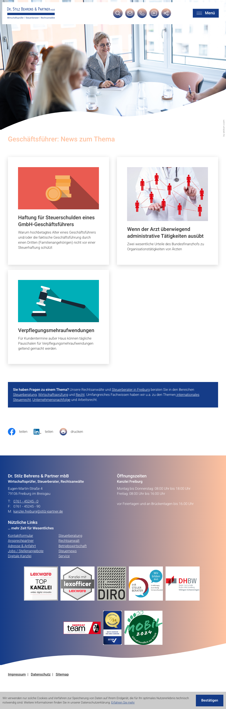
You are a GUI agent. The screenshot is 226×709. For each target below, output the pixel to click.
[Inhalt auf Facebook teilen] (21, 432)
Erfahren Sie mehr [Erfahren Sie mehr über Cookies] (123, 702)
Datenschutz (41, 674)
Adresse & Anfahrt (22, 546)
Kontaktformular (20, 535)
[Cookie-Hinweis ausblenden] (209, 701)
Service (64, 556)
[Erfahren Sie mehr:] (113, 583)
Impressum (17, 674)
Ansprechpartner (21, 540)
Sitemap (62, 674)
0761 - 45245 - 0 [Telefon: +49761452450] (25, 501)
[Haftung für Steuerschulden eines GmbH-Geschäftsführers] (58, 211)
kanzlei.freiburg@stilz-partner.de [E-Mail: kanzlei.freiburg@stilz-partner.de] (38, 511)
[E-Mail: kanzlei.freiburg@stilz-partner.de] (130, 14)
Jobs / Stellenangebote (26, 551)
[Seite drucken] (74, 432)
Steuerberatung (25, 394)
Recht (80, 394)
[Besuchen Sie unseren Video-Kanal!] (154, 14)
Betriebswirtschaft (72, 546)
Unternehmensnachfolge (51, 399)
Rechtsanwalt (69, 540)
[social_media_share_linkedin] (46, 432)
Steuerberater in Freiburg (131, 389)
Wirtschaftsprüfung (53, 394)
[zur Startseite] (31, 13)
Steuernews (67, 551)
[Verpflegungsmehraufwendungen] (58, 317)
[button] (142, 14)
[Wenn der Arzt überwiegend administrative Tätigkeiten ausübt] (167, 211)
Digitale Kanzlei (19, 556)
